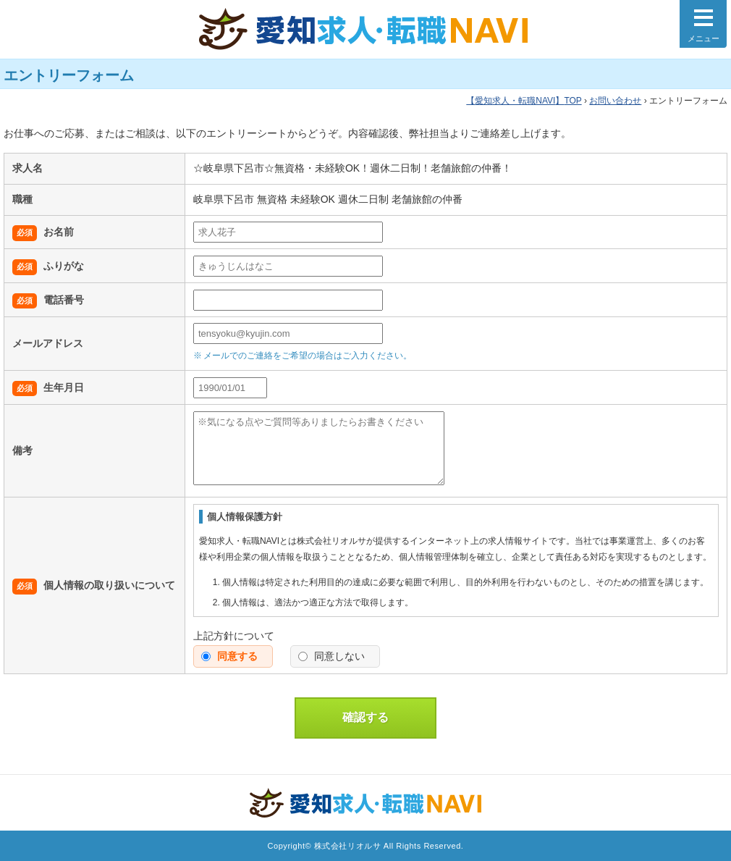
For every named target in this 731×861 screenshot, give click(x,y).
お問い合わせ (615, 101)
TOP (523, 101)
